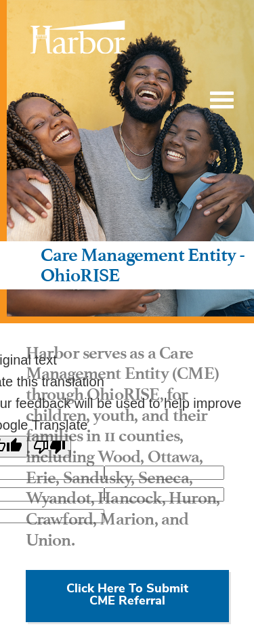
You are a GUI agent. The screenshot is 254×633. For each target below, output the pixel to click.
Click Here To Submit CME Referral (127, 595)
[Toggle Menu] (222, 100)
